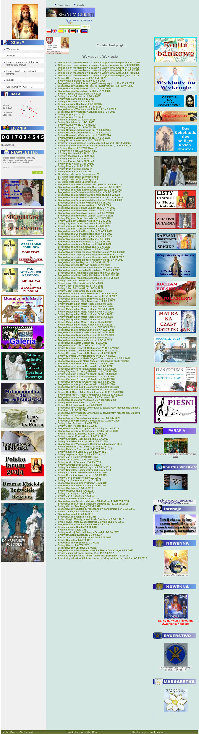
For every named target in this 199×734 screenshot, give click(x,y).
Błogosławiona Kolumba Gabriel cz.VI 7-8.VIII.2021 (86, 327)
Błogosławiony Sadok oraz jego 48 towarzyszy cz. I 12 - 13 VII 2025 (95, 86)
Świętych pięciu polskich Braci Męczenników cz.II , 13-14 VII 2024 (95, 143)
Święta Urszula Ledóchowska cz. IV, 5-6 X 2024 (84, 130)
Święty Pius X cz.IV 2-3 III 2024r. (76, 163)
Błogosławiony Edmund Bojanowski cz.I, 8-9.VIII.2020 (88, 389)
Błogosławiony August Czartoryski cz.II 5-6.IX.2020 (86, 381)
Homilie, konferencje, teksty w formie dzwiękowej (22, 63)
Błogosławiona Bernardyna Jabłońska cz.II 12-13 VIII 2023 (90, 197)
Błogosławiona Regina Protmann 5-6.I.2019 (82, 483)
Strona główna (64, 5)
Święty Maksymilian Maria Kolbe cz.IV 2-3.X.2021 (85, 317)
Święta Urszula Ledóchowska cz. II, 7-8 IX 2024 (84, 135)
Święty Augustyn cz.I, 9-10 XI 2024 (77, 127)
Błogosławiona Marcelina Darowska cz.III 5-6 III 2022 (87, 296)
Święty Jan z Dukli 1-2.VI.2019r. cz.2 (78, 457)
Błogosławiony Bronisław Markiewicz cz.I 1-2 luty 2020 (89, 420)
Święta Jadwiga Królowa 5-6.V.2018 (78, 511)
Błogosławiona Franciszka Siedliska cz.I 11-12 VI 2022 (88, 278)
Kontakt (80, 5)
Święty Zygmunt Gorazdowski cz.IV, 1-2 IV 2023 (84, 221)
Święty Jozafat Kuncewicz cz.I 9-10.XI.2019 (82, 436)
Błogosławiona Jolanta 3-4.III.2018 (77, 516)
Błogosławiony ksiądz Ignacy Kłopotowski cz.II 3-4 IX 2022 (91, 257)
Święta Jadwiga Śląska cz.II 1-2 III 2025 (80, 104)
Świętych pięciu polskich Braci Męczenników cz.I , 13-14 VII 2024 (94, 145)
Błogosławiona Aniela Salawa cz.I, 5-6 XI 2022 (83, 249)
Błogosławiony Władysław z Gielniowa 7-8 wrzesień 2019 (90, 444)
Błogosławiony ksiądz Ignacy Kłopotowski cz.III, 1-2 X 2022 (91, 254)
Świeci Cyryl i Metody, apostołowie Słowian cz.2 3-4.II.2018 (91, 519)
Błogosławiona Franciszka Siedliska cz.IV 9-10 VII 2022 (89, 270)
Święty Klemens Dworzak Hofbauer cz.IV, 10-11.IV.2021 (89, 348)
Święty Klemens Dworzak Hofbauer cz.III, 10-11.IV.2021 (89, 350)
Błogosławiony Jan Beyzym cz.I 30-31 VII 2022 (84, 265)
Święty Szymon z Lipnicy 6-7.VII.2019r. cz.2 (82, 451)
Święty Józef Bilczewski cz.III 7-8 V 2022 (80, 285)
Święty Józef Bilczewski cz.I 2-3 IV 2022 (80, 291)
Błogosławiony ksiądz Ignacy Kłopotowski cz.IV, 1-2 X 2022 (91, 252)
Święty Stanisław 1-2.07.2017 (74, 540)
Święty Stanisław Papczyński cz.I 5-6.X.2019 (83, 441)
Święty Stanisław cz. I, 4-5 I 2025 (76, 122)
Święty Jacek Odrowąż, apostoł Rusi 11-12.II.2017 (86, 553)
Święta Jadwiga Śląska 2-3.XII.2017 (77, 527)
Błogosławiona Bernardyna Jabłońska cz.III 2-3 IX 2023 (89, 195)
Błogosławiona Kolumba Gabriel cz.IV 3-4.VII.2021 (86, 332)
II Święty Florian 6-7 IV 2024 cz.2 (76, 158)
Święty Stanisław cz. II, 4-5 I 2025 (76, 119)
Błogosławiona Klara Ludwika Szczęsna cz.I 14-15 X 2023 (90, 189)
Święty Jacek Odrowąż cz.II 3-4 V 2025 (79, 93)
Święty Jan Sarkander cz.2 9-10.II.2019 (79, 477)
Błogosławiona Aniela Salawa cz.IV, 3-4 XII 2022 (85, 241)
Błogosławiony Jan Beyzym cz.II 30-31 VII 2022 (84, 262)
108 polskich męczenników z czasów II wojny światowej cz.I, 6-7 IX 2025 (98, 75)
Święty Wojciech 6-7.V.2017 (73, 545)
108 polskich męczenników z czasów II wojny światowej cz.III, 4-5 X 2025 (99, 70)
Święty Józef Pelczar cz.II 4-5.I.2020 (78, 423)
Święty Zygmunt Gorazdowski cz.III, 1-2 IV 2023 (84, 223)
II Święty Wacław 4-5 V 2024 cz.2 (76, 153)
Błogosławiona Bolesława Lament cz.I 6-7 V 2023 (85, 215)
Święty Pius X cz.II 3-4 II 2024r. (75, 169)
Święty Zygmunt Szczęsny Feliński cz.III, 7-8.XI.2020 (87, 374)
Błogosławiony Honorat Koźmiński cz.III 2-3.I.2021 (86, 363)
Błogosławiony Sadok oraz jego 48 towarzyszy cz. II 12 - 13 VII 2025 (96, 83)
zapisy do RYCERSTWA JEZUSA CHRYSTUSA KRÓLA (175, 669)
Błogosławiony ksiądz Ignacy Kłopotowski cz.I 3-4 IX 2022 (90, 259)
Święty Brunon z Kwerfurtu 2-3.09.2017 (80, 535)
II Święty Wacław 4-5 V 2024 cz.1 (76, 156)
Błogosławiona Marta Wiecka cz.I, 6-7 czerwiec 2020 (87, 400)
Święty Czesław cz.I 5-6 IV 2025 (75, 101)
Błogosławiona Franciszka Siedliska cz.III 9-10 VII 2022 (89, 272)
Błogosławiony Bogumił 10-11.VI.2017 (79, 542)
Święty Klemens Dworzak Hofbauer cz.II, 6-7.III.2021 (87, 353)
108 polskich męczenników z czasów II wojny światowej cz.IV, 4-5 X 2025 (99, 67)
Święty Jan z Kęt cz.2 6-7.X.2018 (76, 493)
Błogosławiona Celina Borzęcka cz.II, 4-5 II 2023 (85, 236)
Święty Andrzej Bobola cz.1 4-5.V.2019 (79, 464)
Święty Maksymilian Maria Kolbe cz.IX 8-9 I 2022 (85, 304)
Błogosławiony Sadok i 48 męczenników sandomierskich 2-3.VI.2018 (96, 509)
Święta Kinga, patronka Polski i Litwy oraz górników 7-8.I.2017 (93, 555)
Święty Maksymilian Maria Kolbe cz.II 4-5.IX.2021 (85, 322)
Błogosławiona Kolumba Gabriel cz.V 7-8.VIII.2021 (86, 330)
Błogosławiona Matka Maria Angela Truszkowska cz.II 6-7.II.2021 (94, 358)
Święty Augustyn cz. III (71, 117)
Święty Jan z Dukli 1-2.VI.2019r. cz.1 (78, 459)
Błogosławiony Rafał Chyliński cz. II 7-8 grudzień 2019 (88, 428)
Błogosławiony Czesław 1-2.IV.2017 (78, 547)
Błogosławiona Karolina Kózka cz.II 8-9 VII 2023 (85, 202)
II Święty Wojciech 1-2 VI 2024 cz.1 (77, 150)
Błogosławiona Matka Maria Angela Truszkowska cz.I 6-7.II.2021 (94, 361)
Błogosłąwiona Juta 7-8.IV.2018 (75, 514)
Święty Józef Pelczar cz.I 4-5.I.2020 (77, 426)
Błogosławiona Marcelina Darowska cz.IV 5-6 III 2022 (87, 293)
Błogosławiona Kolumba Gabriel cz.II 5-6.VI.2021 (85, 337)
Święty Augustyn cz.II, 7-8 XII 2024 (77, 124)
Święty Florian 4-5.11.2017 (72, 529)
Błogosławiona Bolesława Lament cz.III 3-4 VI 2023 (86, 210)
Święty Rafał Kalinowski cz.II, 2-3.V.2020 (80, 402)
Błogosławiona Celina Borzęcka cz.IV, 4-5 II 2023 (85, 231)
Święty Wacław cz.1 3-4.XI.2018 (75, 490)
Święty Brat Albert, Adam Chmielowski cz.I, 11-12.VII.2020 (90, 394)
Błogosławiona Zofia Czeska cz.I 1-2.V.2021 (82, 345)
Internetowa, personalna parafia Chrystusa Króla (175, 455)
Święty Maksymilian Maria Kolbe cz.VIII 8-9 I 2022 (85, 306)
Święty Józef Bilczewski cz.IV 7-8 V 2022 (81, 283)
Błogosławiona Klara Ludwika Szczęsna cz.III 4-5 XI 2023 (90, 184)
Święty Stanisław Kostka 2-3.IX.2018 (78, 498)
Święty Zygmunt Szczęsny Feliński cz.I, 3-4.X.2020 (86, 379)
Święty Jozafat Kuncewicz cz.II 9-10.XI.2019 (82, 433)
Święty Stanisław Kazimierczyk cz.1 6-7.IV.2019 (84, 470)
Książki (10, 80)
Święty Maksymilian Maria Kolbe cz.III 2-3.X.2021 (85, 319)
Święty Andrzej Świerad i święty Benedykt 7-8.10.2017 (88, 532)
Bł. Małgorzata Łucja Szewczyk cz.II (78, 179)
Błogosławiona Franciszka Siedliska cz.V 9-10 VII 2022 (88, 267)
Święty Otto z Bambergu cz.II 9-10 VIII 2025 (82, 78)
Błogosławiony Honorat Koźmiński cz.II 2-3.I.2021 (86, 366)
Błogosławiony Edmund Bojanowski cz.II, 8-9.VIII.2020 (88, 387)
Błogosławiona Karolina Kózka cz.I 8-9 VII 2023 (84, 205)
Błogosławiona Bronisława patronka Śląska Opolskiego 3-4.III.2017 (95, 550)
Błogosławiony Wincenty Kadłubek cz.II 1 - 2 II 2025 (87, 109)
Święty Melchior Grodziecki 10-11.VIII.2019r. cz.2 (85, 446)
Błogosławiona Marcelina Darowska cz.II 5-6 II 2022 (87, 298)
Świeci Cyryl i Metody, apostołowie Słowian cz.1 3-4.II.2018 (91, 522)
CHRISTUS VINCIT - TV (19, 86)
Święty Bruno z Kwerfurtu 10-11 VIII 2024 (81, 140)
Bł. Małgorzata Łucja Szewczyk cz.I (77, 182)
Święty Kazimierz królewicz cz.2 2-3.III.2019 (82, 472)
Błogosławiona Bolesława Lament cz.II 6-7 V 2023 (86, 213)
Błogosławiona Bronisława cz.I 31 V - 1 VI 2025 (84, 91)
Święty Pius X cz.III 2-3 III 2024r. (76, 166)
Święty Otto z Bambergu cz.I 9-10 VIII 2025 (81, 80)
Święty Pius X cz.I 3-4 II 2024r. (75, 171)
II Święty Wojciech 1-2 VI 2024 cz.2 (77, 148)
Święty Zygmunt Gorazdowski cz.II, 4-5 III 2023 (84, 226)
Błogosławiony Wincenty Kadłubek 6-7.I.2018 (83, 524)
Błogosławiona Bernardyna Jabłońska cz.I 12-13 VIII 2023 (90, 200)
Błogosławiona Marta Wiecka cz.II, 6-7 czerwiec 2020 (87, 397)
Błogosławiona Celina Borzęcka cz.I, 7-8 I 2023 (84, 239)
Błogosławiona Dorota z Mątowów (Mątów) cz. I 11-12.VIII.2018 (93, 503)
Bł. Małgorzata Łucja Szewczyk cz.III (78, 176)
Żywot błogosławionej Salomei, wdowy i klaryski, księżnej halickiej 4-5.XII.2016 (102, 558)
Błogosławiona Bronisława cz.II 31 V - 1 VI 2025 (84, 88)
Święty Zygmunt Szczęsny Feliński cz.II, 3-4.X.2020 (86, 376)
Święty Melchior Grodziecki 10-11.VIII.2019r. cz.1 (85, 449)
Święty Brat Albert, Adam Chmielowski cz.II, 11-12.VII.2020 (91, 392)
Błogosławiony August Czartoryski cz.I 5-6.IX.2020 (86, 384)
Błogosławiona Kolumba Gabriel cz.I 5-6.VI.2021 (85, 340)
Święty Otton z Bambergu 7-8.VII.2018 (79, 506)
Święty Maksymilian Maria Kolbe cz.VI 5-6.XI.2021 (86, 311)
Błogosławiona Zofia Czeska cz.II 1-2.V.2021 (82, 342)
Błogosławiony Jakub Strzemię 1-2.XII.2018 (82, 485)
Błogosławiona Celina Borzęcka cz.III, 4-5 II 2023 (85, 233)
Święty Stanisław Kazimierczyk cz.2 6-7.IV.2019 (84, 467)
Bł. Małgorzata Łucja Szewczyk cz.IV (78, 174)
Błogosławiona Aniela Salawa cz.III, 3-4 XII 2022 (85, 244)
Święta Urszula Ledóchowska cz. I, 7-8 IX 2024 (84, 137)
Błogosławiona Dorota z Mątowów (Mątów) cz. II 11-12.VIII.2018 (93, 501)
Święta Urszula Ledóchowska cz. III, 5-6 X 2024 (84, 132)
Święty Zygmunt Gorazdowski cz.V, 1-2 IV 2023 (84, 218)
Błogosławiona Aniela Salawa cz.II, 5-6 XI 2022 (84, 246)
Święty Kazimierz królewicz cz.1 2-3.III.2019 (82, 475)
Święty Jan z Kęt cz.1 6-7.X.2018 (76, 496)
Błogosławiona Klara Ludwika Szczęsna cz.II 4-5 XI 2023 (89, 187)
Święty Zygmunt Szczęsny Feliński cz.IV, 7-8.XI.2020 (87, 371)
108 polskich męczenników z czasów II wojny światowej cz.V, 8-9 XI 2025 (99, 65)
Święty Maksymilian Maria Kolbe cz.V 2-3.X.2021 (85, 314)
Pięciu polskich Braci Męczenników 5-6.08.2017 (84, 537)
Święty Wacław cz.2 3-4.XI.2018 (75, 488)
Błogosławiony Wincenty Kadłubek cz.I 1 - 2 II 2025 (86, 112)
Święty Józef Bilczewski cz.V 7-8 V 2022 (80, 280)
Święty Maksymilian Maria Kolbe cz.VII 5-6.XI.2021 (86, 309)
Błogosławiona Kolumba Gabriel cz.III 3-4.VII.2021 (86, 335)
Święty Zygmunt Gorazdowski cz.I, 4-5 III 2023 (84, 228)
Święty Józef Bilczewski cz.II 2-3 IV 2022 (80, 288)
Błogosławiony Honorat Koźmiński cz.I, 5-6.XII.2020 (87, 368)
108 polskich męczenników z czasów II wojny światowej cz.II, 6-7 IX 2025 (99, 73)
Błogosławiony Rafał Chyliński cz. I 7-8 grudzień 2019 (88, 431)
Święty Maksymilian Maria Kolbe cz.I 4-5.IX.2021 (85, 324)
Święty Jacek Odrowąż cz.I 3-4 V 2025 (79, 96)
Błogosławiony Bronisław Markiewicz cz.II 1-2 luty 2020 (89, 418)
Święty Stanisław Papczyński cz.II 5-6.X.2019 (83, 439)
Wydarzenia (12, 49)
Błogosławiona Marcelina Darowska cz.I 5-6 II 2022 (86, 301)
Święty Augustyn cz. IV (71, 114)
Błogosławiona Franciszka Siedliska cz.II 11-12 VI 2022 (89, 275)
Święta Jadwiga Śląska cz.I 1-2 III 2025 (79, 106)
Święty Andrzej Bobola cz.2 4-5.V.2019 (79, 462)
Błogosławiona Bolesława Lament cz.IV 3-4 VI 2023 (86, 208)
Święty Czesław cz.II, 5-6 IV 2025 (76, 99)
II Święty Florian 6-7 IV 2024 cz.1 (76, 161)
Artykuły (10, 55)
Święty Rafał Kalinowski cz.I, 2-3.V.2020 (80, 405)
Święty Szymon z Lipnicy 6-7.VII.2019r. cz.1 (82, 454)
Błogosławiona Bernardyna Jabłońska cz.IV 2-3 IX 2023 (89, 192)
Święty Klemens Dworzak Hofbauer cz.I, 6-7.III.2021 (87, 355)
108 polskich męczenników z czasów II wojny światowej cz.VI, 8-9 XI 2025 (99, 62)
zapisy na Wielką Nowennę (176, 575)
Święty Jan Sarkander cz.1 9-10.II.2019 (79, 480)
